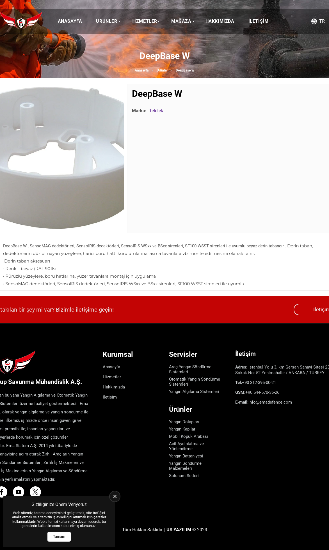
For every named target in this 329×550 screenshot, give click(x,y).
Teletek (156, 110)
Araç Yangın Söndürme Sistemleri (190, 369)
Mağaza (181, 21)
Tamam (59, 536)
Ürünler (106, 21)
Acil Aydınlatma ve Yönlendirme (186, 446)
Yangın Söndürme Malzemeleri (185, 466)
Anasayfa (70, 21)
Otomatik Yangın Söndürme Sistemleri (194, 382)
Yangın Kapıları (183, 429)
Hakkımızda (219, 21)
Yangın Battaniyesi (186, 456)
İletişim (258, 21)
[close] (114, 496)
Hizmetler (144, 21)
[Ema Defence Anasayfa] (21, 21)
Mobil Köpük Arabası (188, 436)
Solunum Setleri (184, 475)
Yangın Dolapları (184, 421)
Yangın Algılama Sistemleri (194, 391)
